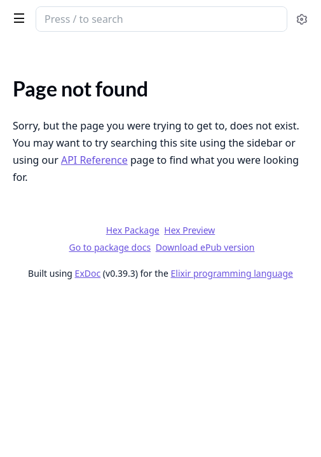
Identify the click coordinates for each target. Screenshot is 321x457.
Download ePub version (205, 247)
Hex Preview (189, 230)
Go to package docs (110, 247)
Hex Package (133, 230)
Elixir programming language (232, 273)
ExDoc (88, 273)
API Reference (94, 160)
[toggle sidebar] (17, 18)
